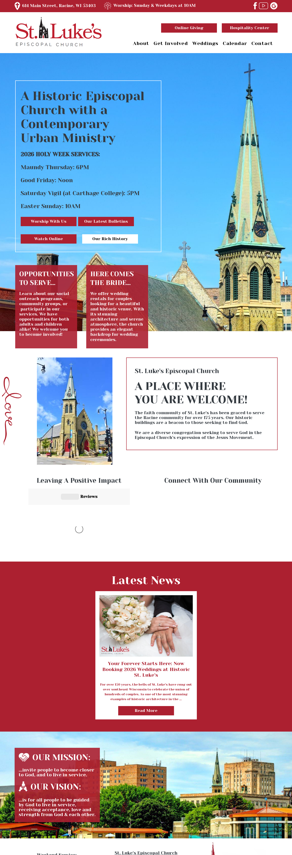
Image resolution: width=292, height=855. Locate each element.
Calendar (235, 43)
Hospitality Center (249, 28)
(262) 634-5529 (146, 831)
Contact (262, 43)
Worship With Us (48, 221)
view (146, 538)
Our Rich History (110, 238)
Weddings (205, 43)
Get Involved (171, 43)
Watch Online (48, 238)
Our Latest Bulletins (106, 221)
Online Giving (189, 28)
